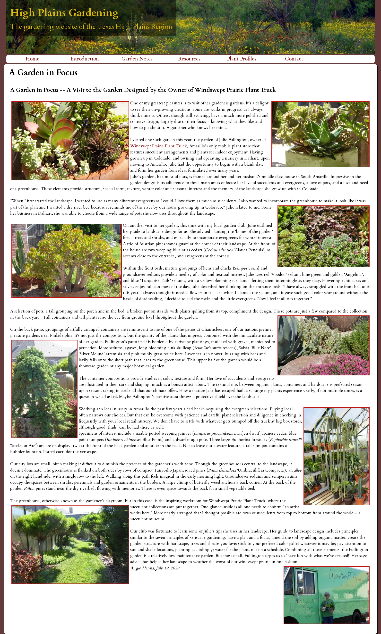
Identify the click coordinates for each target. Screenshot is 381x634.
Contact (294, 58)
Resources (189, 58)
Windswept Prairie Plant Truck (158, 146)
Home (32, 58)
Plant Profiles (241, 58)
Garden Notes (137, 58)
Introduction (84, 58)
